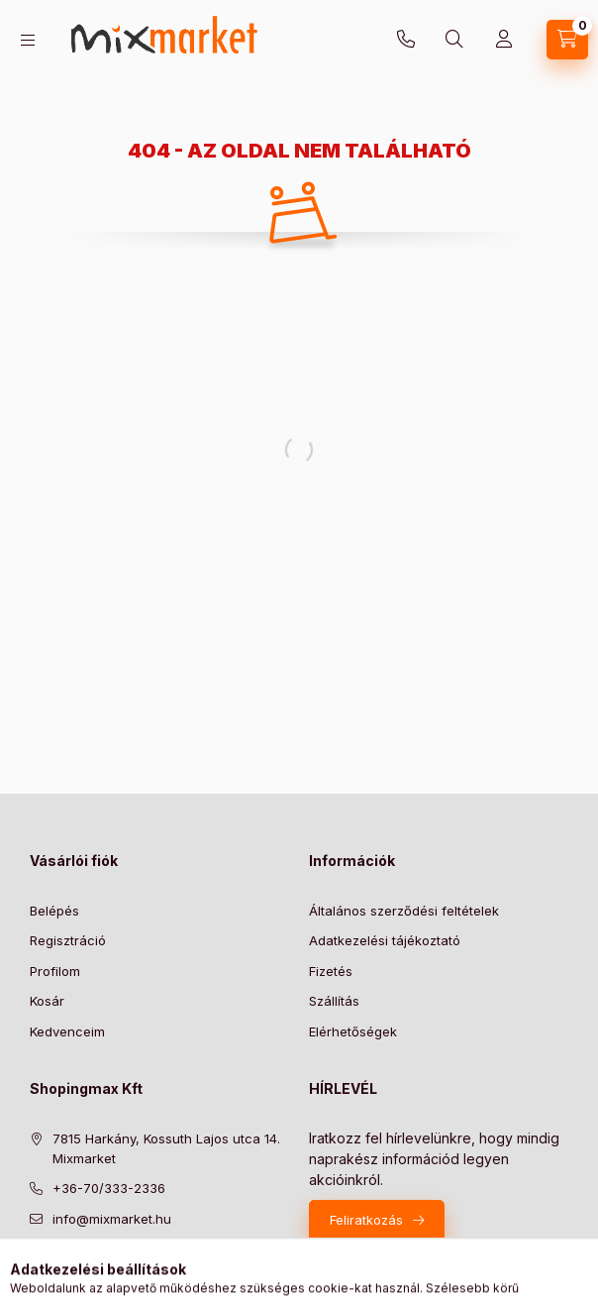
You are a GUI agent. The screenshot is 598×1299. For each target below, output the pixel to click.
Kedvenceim (67, 1031)
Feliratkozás (366, 1220)
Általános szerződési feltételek (404, 911)
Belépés (54, 911)
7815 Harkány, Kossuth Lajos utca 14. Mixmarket (166, 1148)
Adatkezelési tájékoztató (384, 940)
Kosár (47, 1001)
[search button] (454, 39)
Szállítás (334, 1001)
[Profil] (504, 39)
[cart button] (567, 39)
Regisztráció (68, 940)
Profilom (55, 971)
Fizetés (330, 971)
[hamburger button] (28, 40)
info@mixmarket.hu (111, 1219)
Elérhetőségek (353, 1031)
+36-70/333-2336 (406, 40)
